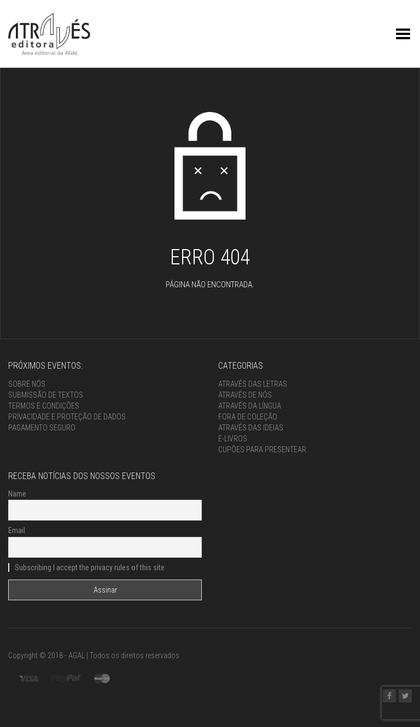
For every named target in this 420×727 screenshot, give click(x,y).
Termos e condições (43, 405)
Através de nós (245, 395)
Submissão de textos (45, 395)
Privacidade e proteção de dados (67, 416)
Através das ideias (250, 427)
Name (17, 493)
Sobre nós (26, 384)
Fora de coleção (247, 416)
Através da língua (249, 405)
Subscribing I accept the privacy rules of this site (86, 567)
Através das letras (252, 384)
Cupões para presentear (262, 449)
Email (16, 530)
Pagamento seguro (41, 427)
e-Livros (232, 438)
